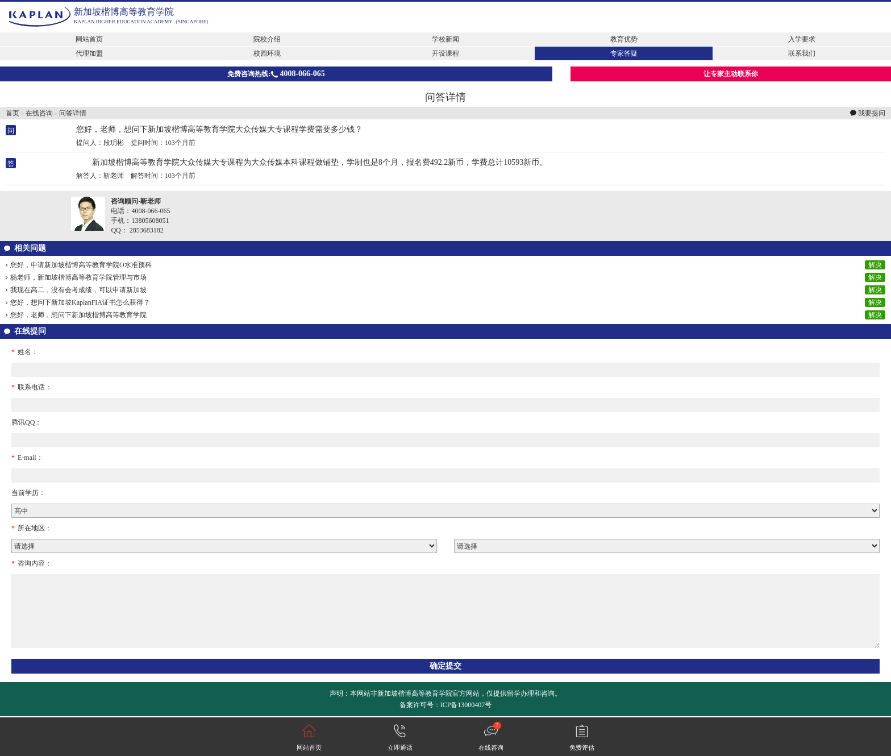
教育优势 (624, 39)
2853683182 (147, 230)
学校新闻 (445, 39)
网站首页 (89, 39)
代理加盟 (89, 53)
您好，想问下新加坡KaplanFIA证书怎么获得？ (80, 302)
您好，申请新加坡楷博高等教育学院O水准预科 (81, 265)
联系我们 (801, 53)
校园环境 (267, 53)
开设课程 (445, 53)
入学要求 (801, 39)
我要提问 (871, 113)
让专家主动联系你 (730, 74)
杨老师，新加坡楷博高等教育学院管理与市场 (78, 277)
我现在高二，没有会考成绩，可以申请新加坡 (78, 290)
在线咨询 (39, 113)
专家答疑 (624, 53)
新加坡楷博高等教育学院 (124, 11)
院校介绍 (267, 39)
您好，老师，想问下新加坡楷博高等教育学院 (78, 315)
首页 (12, 113)
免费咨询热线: (275, 73)
